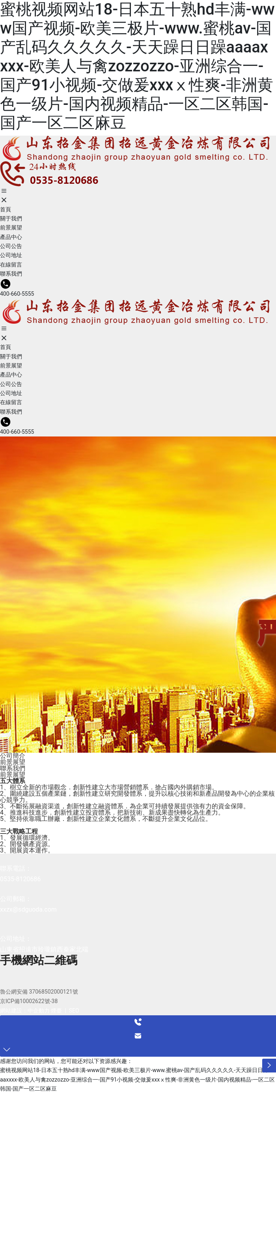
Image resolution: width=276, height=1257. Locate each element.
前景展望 (12, 762)
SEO (74, 1010)
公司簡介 (12, 755)
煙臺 (56, 1010)
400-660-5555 (17, 294)
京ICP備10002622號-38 (29, 1001)
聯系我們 (12, 768)
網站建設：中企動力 (25, 1010)
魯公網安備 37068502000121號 (39, 991)
